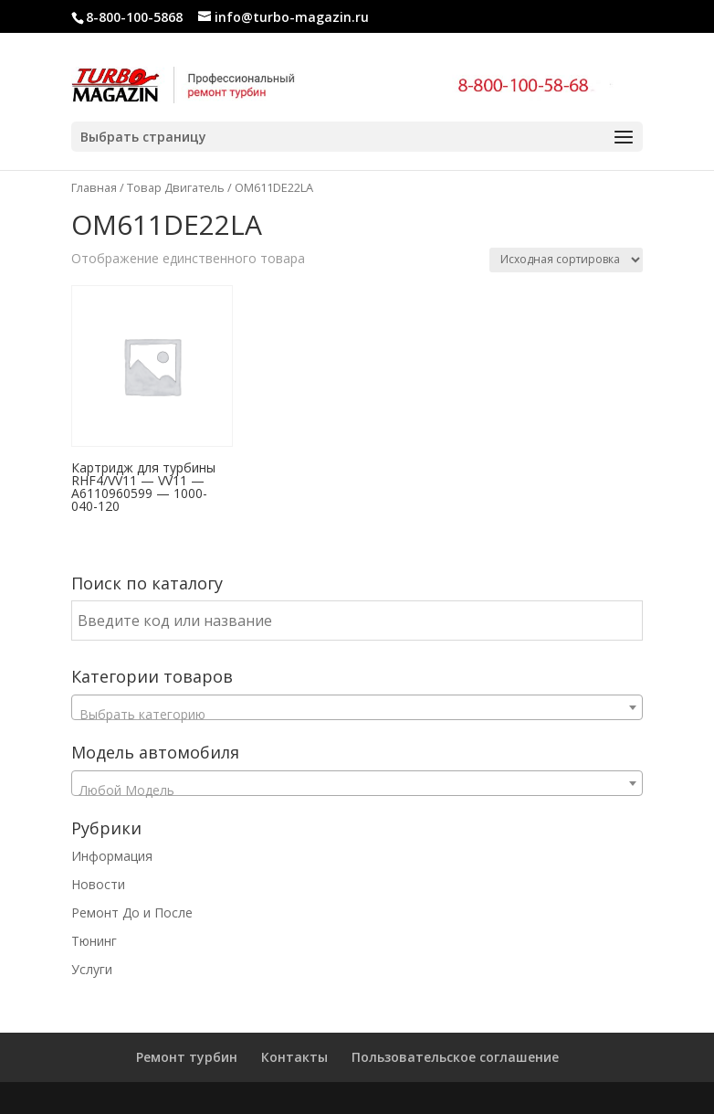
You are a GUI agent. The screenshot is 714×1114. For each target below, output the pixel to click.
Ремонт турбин (186, 1057)
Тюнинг (94, 941)
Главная (94, 187)
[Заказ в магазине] (566, 260)
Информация (111, 856)
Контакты (294, 1057)
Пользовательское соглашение (455, 1057)
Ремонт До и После (132, 912)
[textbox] (357, 714)
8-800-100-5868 (134, 17)
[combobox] (357, 707)
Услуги (91, 969)
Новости (98, 884)
